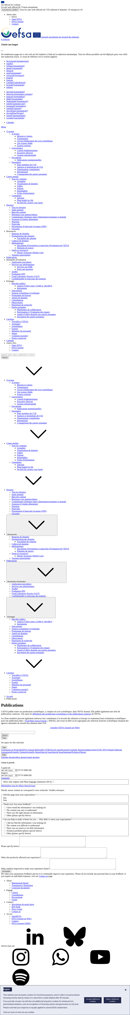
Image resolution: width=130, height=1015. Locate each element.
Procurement (17, 904)
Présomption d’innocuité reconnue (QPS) (29, 226)
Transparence (22, 138)
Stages (14, 333)
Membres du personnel (21, 331)
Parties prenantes (19, 307)
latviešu (15, 92)
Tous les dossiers (19, 207)
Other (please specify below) (18, 816)
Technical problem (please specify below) (24, 831)
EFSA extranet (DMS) (21, 930)
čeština (15, 66)
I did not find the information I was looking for (26, 823)
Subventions (17, 291)
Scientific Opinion (19, 752)
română (14, 108)
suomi (15, 115)
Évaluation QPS (18, 274)
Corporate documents (21, 894)
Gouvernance (17, 148)
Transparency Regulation (22, 892)
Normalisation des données (23, 236)
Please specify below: (10, 849)
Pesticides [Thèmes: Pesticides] (16, 224)
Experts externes (24, 146)
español (9, 63)
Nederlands (17, 101)
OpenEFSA (16, 923)
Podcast (20, 188)
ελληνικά (15, 75)
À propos (10, 131)
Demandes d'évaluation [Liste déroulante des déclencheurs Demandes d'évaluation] (36, 572)
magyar (15, 96)
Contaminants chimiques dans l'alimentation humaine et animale (39, 217)
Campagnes (17, 195)
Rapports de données (20, 233)
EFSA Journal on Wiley (22, 925)
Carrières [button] (30, 673)
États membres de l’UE (27, 165)
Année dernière (33, 757)
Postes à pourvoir (19, 338)
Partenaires (16, 162)
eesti (13, 73)
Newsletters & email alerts (23, 911)
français (9, 80)
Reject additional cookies (112, 1000)
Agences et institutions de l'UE (30, 167)
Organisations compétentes (28, 169)
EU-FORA (46, 750)
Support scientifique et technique (26, 293)
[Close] (2, 50)
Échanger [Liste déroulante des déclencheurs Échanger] (31, 608)
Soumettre (5, 779)
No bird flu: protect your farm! (30, 203)
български (17, 61)
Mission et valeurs (24, 136)
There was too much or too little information (25, 829)
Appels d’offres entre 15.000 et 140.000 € (34, 286)
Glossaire (16, 229)
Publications (11, 257)
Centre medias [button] (32, 443)
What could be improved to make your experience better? (25, 875)
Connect (15, 24)
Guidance (88, 750)
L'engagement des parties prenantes (32, 174)
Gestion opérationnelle (26, 155)
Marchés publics (18, 283)
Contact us (43, 883)
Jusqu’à (4, 773)
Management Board (20, 890)
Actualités (21, 181)
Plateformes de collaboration (29, 310)
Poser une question (25, 269)
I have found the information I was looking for (26, 808)
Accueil (9, 696)
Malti (14, 99)
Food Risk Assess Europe (36, 721)
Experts (15, 329)
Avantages (16, 324)
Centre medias (12, 176)
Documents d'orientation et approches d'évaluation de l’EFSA (43, 245)
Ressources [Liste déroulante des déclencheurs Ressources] (31, 525)
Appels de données (20, 298)
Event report (56, 750)
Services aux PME (24, 267)
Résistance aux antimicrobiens (24, 214)
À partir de (5, 768)
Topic (4, 738)
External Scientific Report (73, 750)
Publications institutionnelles (29, 160)
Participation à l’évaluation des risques (33, 312)
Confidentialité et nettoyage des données (29, 279)
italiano (9, 87)
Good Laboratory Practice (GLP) (26, 276)
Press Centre (17, 916)
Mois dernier (21, 757)
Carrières (10, 319)
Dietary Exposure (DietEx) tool (30, 253)
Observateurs (17, 302)
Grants (14, 906)
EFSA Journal (17, 21)
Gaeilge (15, 82)
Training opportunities (21, 255)
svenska (15, 118)
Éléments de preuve (25, 248)
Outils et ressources (20, 250)
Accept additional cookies (93, 1000)
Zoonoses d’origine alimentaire (25, 219)
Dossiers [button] (29, 490)
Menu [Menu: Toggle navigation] (3, 127)
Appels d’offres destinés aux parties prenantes (36, 314)
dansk (14, 68)
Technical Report (79, 752)
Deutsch (9, 71)
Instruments (22, 288)
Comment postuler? (20, 336)
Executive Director (25, 153)
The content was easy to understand (21, 811)
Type (4, 747)
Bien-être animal (19, 212)
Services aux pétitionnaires (23, 264)
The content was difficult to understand (23, 826)
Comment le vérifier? (10, 10)
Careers (15, 899)
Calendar (10, 122)
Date (4, 755)
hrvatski (15, 85)
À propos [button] (30, 380)
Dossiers (10, 205)
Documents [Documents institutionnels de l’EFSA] (16, 157)
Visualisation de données (27, 184)
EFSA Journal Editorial (32, 750)
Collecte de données (20, 241)
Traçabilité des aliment (26, 238)
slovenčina (17, 111)
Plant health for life (25, 200)
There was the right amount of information (24, 813)
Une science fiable (24, 143)
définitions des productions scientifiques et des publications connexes (62, 714)
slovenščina (15, 113)
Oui (4, 798)
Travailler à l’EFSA (20, 321)
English (9, 78)
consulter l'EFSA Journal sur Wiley (65, 728)
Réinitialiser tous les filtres (12, 786)
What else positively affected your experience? (21, 862)
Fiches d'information (25, 193)
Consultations (17, 300)
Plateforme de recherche (22, 305)
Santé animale (18, 210)
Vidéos (20, 186)
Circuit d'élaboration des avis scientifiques (35, 141)
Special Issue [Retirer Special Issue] (29, 786)
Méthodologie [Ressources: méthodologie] (18, 243)
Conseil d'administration (27, 150)
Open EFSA (17, 19)
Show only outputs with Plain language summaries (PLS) (27, 782)
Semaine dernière (8, 757)
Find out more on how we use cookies (18, 1012)
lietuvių (19, 94)
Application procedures (21, 262)
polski (15, 104)
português (16, 106)
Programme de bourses (21, 295)
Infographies (22, 191)
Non (5, 801)
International (22, 172)
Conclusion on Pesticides (11, 750)
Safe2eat (20, 198)
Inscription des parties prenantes (30, 317)
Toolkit (15, 272)
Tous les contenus (19, 179)
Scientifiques (17, 326)
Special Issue (46, 752)
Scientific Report (34, 752)
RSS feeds (16, 913)
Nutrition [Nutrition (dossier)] (15, 222)
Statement (67, 752)
